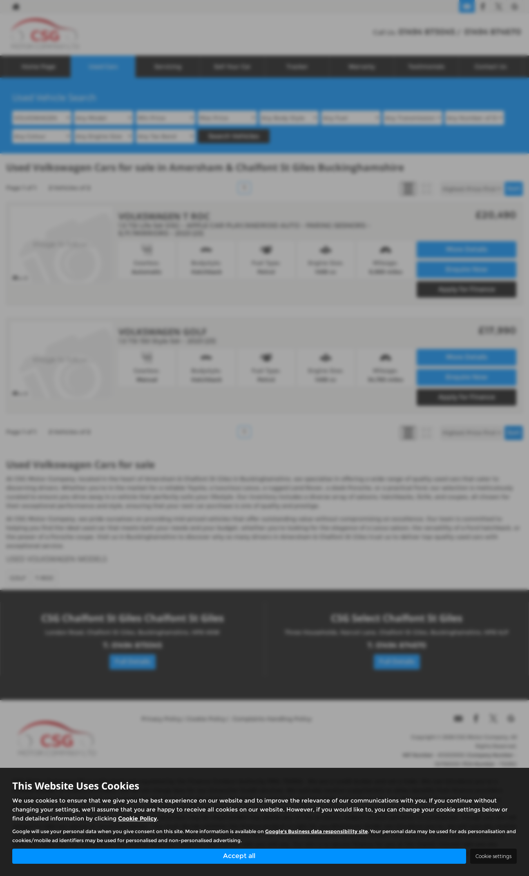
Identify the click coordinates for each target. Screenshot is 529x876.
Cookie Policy (137, 818)
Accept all (239, 856)
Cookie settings (493, 856)
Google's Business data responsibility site (316, 831)
